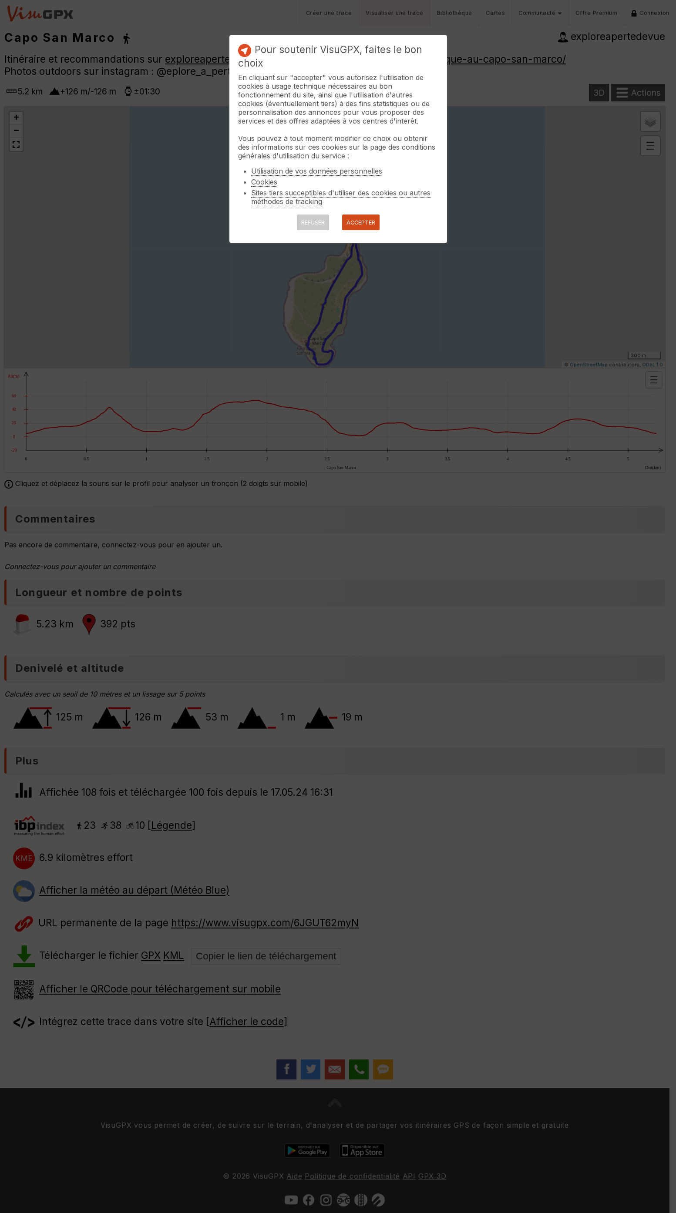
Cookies (264, 182)
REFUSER (313, 222)
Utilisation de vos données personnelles (316, 171)
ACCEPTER (360, 222)
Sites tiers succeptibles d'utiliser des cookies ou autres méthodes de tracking (340, 197)
